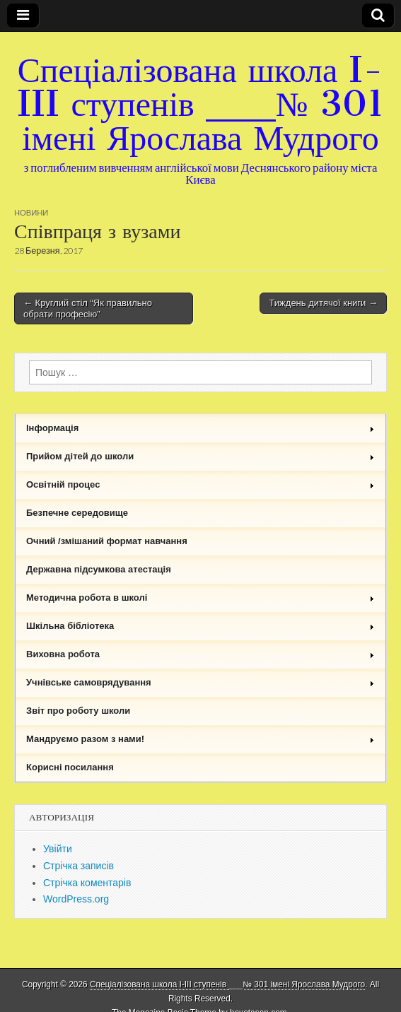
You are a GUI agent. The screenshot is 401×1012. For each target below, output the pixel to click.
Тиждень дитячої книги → (323, 303)
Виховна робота (200, 654)
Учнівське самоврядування (200, 682)
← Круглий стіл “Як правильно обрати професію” (87, 308)
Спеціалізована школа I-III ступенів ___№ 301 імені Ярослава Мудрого (200, 103)
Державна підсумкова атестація (98, 569)
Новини (31, 212)
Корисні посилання (70, 767)
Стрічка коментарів (87, 882)
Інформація (200, 428)
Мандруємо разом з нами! (200, 739)
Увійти (57, 848)
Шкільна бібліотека (200, 625)
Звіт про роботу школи (78, 710)
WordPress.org (76, 899)
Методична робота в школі (200, 597)
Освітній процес (200, 484)
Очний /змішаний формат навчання (106, 541)
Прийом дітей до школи (200, 456)
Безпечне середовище (77, 512)
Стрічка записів (78, 865)
